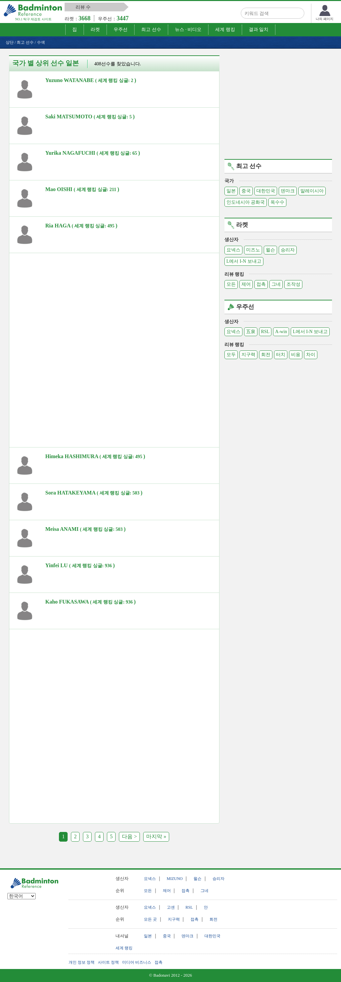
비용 (295, 354)
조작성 (293, 284)
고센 (171, 907)
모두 (231, 354)
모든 (231, 284)
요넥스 (233, 249)
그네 (276, 284)
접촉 (261, 284)
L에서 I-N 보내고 (243, 261)
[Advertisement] (65, 303)
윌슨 (270, 249)
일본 (231, 190)
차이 (310, 354)
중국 (246, 190)
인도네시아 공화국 (245, 202)
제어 (246, 284)
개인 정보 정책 (82, 962)
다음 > (129, 836)
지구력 (248, 354)
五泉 (250, 331)
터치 (280, 354)
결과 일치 (259, 29)
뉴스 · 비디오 (188, 29)
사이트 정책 (108, 962)
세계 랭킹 (225, 29)
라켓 (95, 29)
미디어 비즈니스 (136, 962)
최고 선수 (151, 29)
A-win (281, 331)
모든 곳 (150, 919)
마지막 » (156, 836)
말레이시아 (312, 190)
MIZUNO (175, 878)
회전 (265, 354)
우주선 (121, 29)
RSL (265, 331)
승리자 (288, 249)
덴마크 (288, 190)
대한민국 (265, 190)
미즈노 (253, 249)
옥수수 (277, 202)
